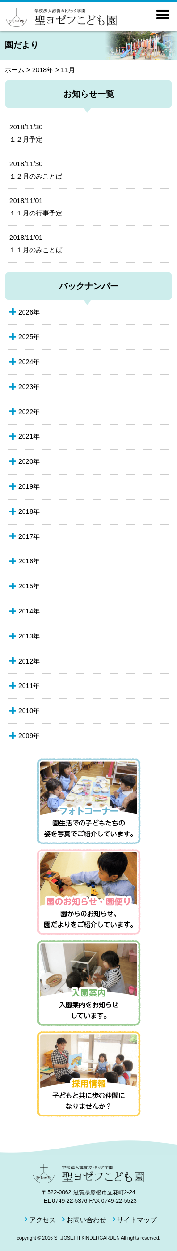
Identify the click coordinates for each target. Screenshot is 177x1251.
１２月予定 (83, 132)
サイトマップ (137, 1220)
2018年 (42, 70)
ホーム (15, 70)
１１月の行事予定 (83, 206)
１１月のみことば (83, 243)
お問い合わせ (86, 1220)
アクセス (42, 1220)
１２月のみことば (83, 169)
